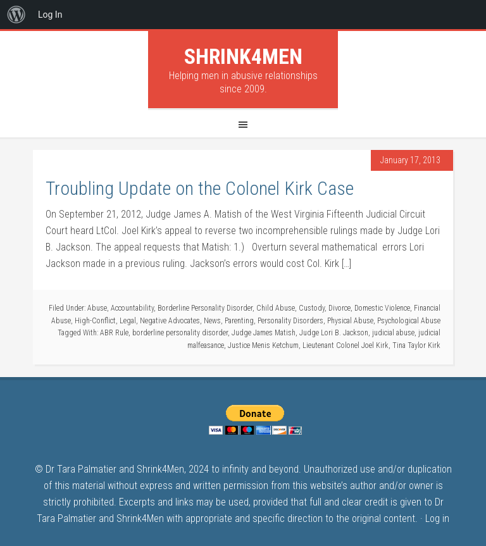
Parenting (239, 320)
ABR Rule (114, 332)
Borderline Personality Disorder (205, 308)
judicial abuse (393, 332)
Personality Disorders (290, 320)
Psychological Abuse (408, 320)
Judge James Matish (264, 332)
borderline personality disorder (180, 332)
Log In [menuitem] (50, 14)
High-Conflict (95, 320)
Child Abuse (275, 308)
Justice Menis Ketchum (263, 345)
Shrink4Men (243, 56)
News (212, 320)
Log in (437, 518)
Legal (128, 320)
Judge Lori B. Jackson (333, 332)
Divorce (339, 308)
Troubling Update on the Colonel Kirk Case (200, 188)
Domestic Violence (382, 308)
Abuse (97, 308)
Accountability (132, 308)
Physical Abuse (350, 320)
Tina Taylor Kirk (416, 345)
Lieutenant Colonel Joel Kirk (345, 345)
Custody (312, 308)
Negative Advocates (170, 320)
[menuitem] (16, 14)
